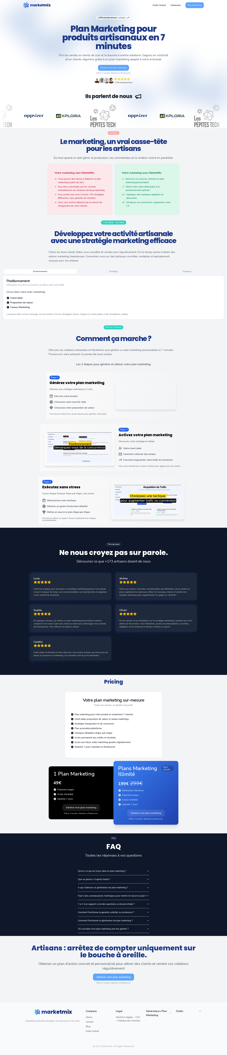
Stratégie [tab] (113, 271)
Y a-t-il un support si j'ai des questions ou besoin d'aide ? (113, 904)
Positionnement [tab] (40, 271)
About (89, 1017)
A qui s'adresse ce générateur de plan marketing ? (113, 887)
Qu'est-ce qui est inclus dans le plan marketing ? (113, 871)
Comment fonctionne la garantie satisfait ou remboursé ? (113, 912)
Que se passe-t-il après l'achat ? (113, 879)
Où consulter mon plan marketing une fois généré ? (113, 928)
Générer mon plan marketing (113, 67)
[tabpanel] (113, 298)
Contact (89, 1021)
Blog (88, 1026)
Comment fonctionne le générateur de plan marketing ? (113, 920)
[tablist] (113, 271)
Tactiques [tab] (186, 271)
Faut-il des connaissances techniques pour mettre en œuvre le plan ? (113, 895)
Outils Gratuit (92, 1031)
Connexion (176, 5)
